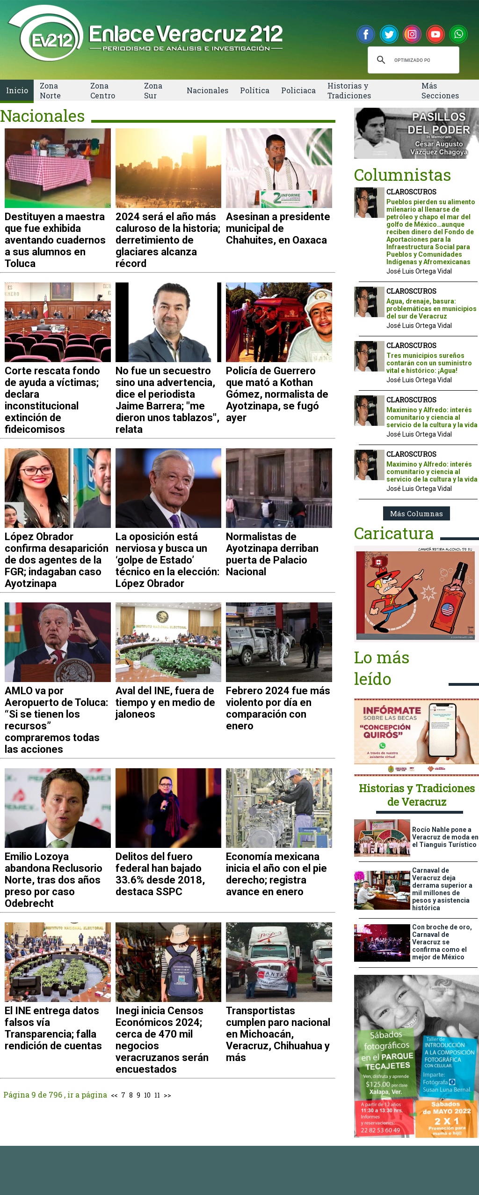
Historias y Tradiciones (349, 90)
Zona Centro (102, 90)
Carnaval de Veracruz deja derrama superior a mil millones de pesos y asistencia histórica (442, 889)
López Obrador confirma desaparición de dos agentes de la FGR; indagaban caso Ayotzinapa (57, 560)
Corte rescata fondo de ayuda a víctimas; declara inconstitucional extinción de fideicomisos (52, 400)
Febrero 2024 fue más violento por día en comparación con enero (278, 708)
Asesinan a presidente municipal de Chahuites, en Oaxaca (278, 228)
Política (254, 90)
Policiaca (298, 90)
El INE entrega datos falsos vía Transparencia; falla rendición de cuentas (53, 1028)
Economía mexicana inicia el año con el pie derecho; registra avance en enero (276, 874)
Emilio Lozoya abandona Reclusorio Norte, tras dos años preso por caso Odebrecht (53, 880)
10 (147, 1095)
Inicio (17, 90)
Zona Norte (50, 90)
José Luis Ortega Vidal (419, 271)
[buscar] (412, 60)
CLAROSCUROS (411, 191)
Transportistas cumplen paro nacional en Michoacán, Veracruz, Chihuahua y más (278, 1034)
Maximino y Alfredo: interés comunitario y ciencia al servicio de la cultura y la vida (432, 417)
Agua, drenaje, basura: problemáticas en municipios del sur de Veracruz (431, 308)
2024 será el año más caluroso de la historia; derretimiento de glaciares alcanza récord (168, 240)
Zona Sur (153, 90)
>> (167, 1095)
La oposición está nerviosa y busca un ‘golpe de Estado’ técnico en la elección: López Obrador (167, 560)
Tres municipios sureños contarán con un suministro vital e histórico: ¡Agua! (429, 363)
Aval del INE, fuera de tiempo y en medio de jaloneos (165, 702)
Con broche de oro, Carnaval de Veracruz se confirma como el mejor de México (442, 942)
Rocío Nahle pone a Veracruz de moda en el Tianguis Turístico (445, 837)
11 (157, 1095)
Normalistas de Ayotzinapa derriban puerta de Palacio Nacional (272, 554)
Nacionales (207, 90)
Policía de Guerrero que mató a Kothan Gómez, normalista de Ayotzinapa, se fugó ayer (277, 394)
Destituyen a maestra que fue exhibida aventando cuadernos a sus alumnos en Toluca (55, 240)
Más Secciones (440, 90)
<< (114, 1095)
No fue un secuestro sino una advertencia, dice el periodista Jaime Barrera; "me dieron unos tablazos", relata (167, 400)
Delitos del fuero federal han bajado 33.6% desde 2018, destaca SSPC (160, 874)
